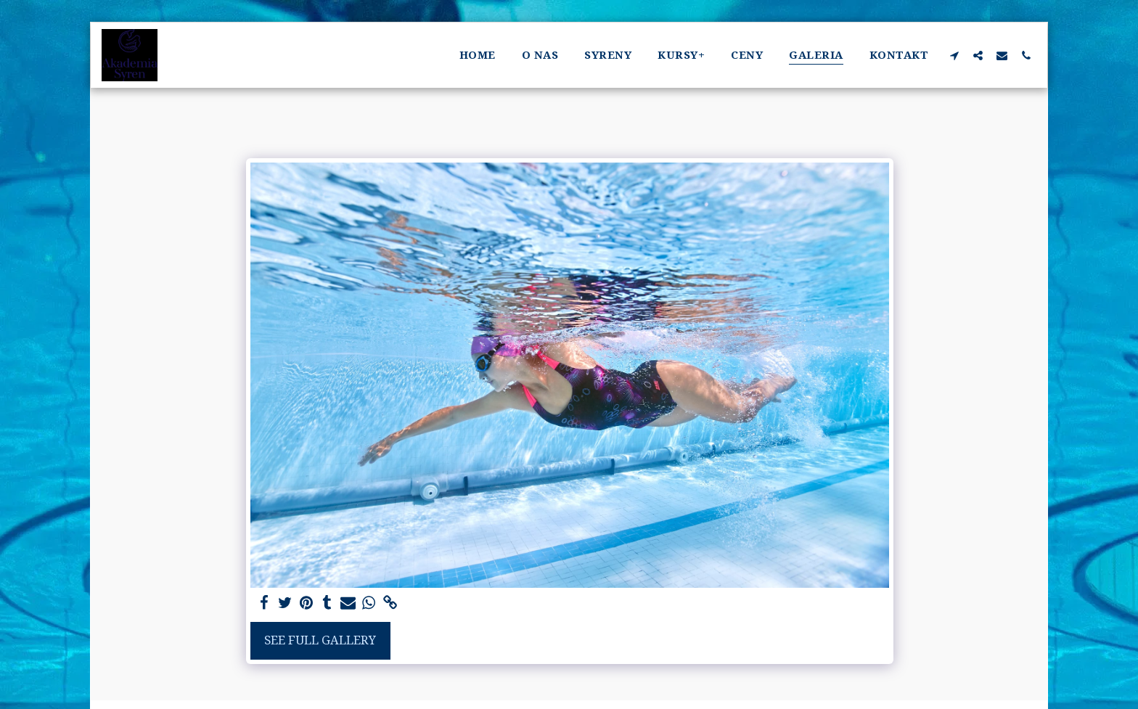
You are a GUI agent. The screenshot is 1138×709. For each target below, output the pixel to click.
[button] (954, 55)
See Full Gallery (320, 639)
